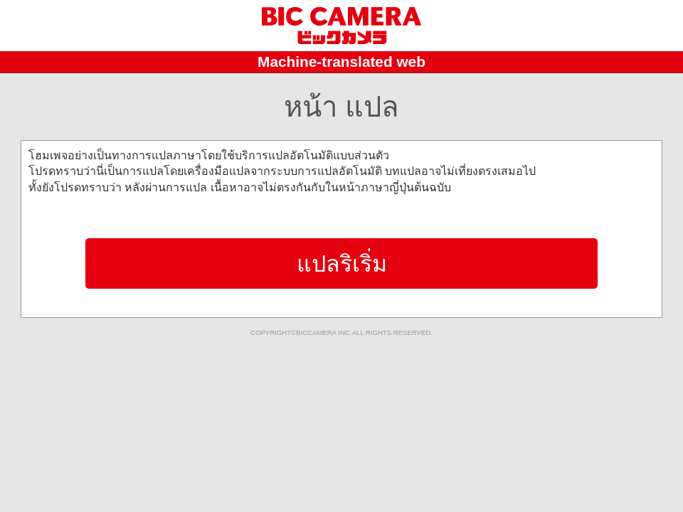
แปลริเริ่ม (342, 264)
